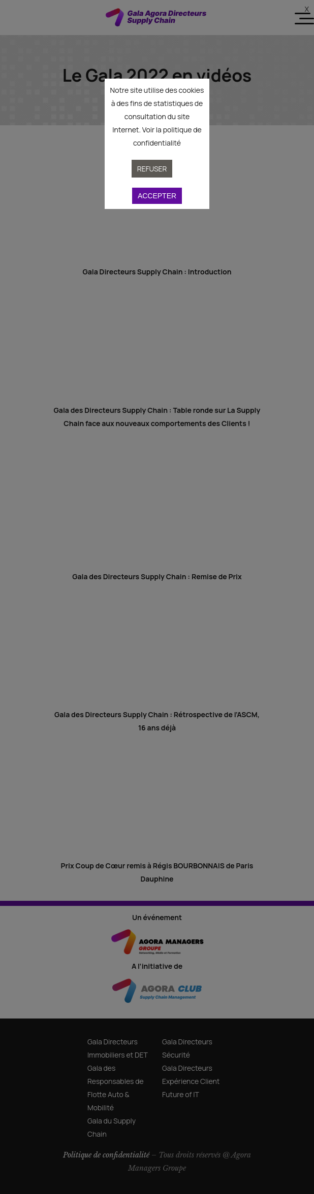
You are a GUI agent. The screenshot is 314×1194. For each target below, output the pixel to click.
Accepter (157, 196)
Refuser (152, 168)
